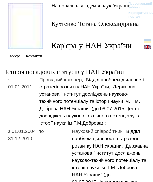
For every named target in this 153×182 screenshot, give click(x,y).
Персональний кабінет (137, 5)
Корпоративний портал (137, 14)
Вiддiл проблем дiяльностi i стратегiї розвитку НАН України (106, 139)
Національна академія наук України (91, 5)
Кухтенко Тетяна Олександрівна (95, 23)
